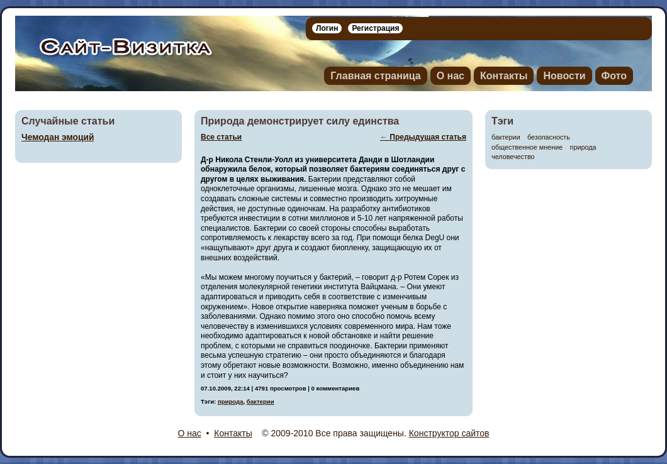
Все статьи (221, 137)
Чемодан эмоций (57, 137)
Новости (564, 75)
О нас (450, 75)
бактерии (505, 137)
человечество (513, 156)
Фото (614, 75)
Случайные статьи (68, 121)
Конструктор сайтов (449, 433)
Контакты (503, 75)
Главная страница (375, 75)
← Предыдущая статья (423, 137)
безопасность (548, 137)
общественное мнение (527, 147)
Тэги (502, 121)
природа (583, 147)
